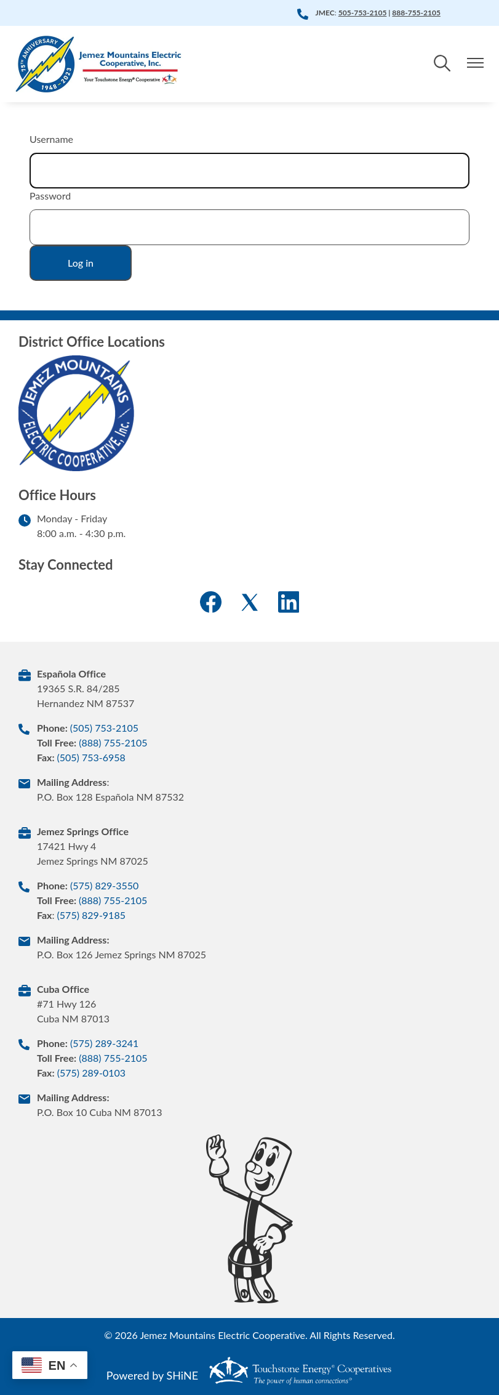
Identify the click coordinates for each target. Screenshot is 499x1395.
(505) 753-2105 (104, 728)
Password (50, 195)
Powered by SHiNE (152, 1375)
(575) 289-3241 (104, 1043)
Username (51, 139)
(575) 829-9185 (91, 915)
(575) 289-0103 (91, 1072)
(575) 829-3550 (104, 885)
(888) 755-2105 (113, 742)
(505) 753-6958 (91, 757)
